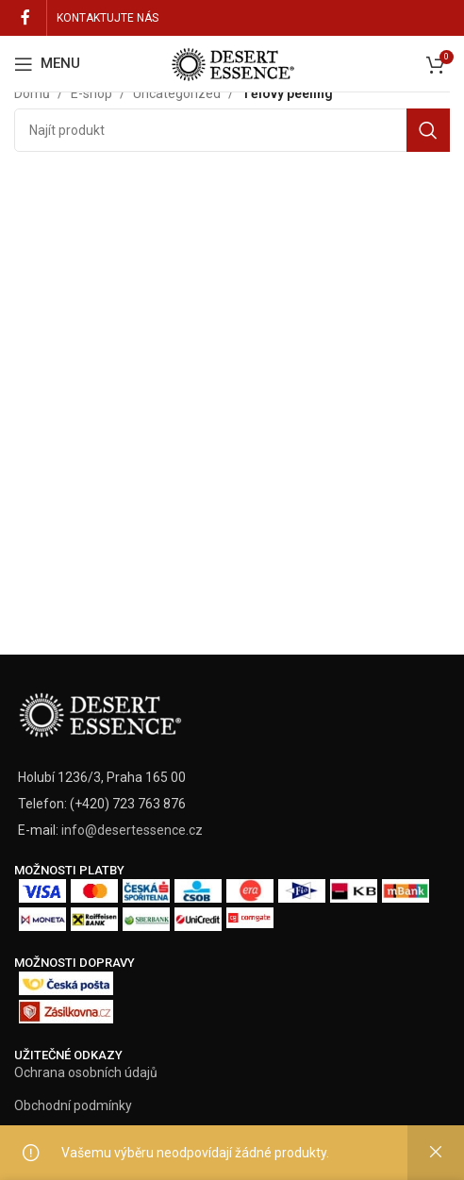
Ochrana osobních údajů (85, 1072)
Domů (32, 93)
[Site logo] (232, 62)
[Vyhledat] (232, 130)
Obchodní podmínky (73, 1105)
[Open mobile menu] (47, 64)
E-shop (91, 93)
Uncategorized (177, 93)
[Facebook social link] (25, 17)
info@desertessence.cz (132, 830)
